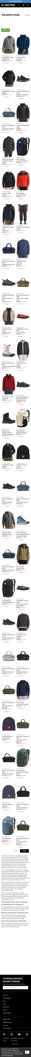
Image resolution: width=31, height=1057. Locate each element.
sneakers (3, 878)
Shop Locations (7, 1028)
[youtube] (19, 1034)
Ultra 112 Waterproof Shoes (9, 489)
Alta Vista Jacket (23, 47)
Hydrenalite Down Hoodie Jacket (23, 115)
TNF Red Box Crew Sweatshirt (23, 251)
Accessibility (14, 1038)
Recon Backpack (23, 149)
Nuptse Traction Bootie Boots (9, 353)
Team (4, 1004)
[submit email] (26, 987)
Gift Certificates (7, 998)
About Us (5, 995)
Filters (6, 30)
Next (24, 851)
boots (24, 875)
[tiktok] (11, 1034)
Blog (4, 1001)
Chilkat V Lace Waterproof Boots (9, 421)
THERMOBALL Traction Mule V (23, 319)
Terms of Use (21, 1038)
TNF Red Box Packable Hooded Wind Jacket (9, 149)
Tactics (8, 5)
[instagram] (4, 1034)
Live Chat (5, 1025)
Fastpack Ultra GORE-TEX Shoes (23, 82)
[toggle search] (19, 5)
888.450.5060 (6, 1019)
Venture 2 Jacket (9, 183)
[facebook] (27, 1034)
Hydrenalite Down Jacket (9, 81)
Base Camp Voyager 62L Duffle (23, 286)
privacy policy (9, 1055)
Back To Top (15, 1044)
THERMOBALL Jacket (9, 47)
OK (27, 1052)
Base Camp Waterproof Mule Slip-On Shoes (23, 387)
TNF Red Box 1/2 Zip (9, 386)
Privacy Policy (14, 1040)
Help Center (6, 1007)
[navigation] (15, 851)
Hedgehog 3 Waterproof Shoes (9, 286)
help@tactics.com (7, 1022)
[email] (15, 987)
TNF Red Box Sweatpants (23, 217)
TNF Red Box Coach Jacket (23, 353)
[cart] (23, 5)
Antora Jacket (23, 183)
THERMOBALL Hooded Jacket (9, 217)
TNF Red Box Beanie (23, 454)
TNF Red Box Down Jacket (9, 319)
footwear (20, 896)
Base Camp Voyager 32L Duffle (9, 115)
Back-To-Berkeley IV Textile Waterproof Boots (23, 523)
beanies (14, 875)
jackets (11, 870)
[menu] (28, 5)
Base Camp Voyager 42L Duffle (9, 251)
